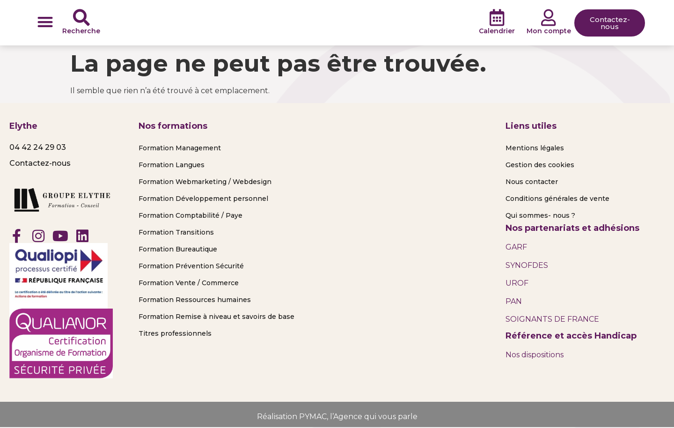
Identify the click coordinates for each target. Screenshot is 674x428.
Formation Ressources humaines (195, 299)
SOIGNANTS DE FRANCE (552, 319)
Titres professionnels (175, 333)
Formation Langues (172, 165)
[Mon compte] (548, 17)
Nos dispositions (535, 354)
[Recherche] (81, 17)
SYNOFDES (527, 265)
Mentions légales (535, 148)
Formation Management (180, 148)
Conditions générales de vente (557, 198)
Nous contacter (532, 181)
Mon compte (549, 31)
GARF (516, 247)
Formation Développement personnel (203, 198)
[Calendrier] (497, 17)
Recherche (81, 31)
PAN (514, 301)
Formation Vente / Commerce (189, 283)
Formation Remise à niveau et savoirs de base (216, 316)
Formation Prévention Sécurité (191, 266)
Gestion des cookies (540, 165)
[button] (45, 21)
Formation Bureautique (178, 249)
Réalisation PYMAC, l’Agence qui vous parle (337, 416)
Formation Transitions (176, 232)
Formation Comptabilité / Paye (190, 215)
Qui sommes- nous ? (540, 215)
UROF (517, 283)
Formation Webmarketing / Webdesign (205, 181)
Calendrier (497, 31)
